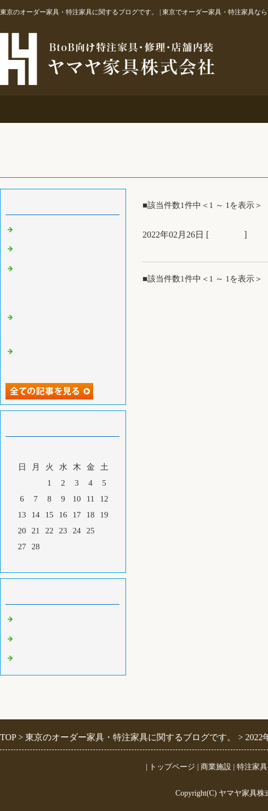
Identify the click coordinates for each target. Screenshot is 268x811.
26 (104, 530)
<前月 (42, 561)
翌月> (83, 561)
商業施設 (131, 109)
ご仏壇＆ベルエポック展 (61, 230)
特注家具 (219, 109)
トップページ (172, 767)
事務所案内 (44, 109)
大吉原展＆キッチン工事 (61, 249)
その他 (28, 639)
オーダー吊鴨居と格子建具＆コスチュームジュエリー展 (65, 283)
